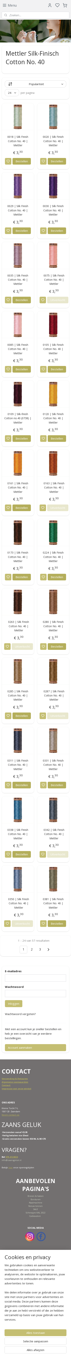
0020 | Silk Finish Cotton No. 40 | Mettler (53, 141)
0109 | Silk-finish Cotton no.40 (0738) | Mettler (17, 418)
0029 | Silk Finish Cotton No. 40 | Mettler (17, 210)
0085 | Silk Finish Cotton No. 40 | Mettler (17, 349)
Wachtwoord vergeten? (20, 1014)
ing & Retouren (19, 1078)
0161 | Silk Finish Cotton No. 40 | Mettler (17, 487)
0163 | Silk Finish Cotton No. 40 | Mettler (54, 487)
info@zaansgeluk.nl (11, 1160)
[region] (35, 1294)
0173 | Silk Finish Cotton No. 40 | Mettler (17, 557)
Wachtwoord (14, 987)
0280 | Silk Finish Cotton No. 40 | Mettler (53, 626)
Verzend (6, 1078)
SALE (35, 1209)
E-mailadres (13, 971)
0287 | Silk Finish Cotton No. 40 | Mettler (54, 695)
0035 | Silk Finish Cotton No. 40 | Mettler (17, 280)
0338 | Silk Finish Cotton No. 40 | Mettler (17, 834)
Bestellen (22, 161)
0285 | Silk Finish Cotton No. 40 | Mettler (17, 695)
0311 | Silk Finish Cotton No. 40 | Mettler (17, 765)
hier (11, 1167)
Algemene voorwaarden (15, 1082)
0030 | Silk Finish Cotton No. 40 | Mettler (53, 210)
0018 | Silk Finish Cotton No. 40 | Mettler (17, 141)
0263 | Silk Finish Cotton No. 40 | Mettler (18, 626)
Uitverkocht (57, 300)
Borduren (36, 1199)
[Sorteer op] (35, 84)
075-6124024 (12, 1156)
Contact (6, 1085)
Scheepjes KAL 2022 (35, 1212)
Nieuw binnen (35, 1206)
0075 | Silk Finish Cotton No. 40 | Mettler (54, 280)
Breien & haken (36, 1196)
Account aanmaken (20, 1047)
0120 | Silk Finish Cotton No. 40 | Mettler (53, 418)
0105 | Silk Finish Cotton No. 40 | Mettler (53, 349)
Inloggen (13, 1003)
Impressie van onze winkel (16, 1088)
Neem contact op (10, 1114)
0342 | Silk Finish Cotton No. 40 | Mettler (54, 834)
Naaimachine (35, 1202)
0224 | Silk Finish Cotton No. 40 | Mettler (53, 557)
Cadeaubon (35, 1216)
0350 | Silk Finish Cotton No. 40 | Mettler (18, 903)
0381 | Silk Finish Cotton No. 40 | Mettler (53, 903)
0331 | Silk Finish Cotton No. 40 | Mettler (53, 765)
